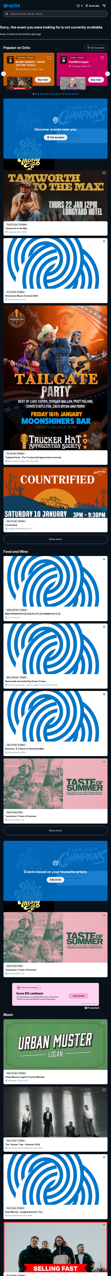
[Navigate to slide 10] (54, 94)
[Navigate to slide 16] (68, 94)
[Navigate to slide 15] (66, 94)
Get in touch (57, 1239)
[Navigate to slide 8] (50, 94)
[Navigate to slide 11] (57, 94)
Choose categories (55, 545)
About (84, 1238)
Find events (10, 1238)
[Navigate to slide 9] (52, 94)
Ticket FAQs (10, 1247)
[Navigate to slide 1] (33, 94)
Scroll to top (55, 1198)
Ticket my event (43, 1245)
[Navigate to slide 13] (61, 94)
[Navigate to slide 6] (45, 94)
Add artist (55, 339)
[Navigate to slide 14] (63, 94)
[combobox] (55, 14)
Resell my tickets (13, 1243)
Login (41, 1239)
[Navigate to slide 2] (36, 94)
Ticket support (12, 1251)
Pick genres (55, 749)
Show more (55, 198)
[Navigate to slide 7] (47, 94)
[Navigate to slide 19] (75, 94)
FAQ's (38, 1250)
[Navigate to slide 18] (73, 94)
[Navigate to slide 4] (40, 94)
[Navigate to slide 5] (43, 94)
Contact (85, 1243)
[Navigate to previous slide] (3, 73)
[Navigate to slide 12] (59, 94)
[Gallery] (55, 74)
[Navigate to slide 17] (70, 94)
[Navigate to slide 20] (77, 94)
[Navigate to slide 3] (38, 94)
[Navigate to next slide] (107, 73)
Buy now (43, 79)
